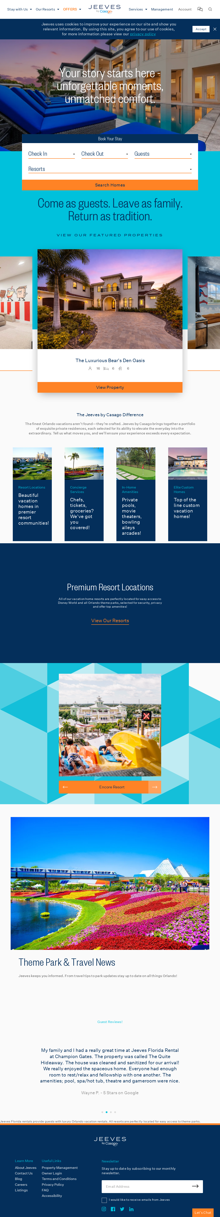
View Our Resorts (110, 620)
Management (162, 9)
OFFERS (70, 9)
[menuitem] (19, 9)
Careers (21, 1185)
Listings (21, 1190)
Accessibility (52, 1196)
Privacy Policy (53, 1185)
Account (185, 9)
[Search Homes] (210, 9)
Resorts (36, 168)
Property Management (60, 1168)
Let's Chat (203, 1213)
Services (136, 9)
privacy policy (143, 34)
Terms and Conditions (59, 1179)
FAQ (45, 1190)
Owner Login (52, 1173)
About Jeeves (25, 1168)
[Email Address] (152, 1186)
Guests (142, 153)
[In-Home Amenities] (135, 494)
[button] (65, 787)
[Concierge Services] (84, 494)
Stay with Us (17, 9)
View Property (110, 387)
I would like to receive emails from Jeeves (139, 1200)
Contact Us (24, 1173)
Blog (18, 1179)
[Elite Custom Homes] (187, 494)
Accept (201, 29)
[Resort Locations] (32, 494)
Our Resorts (45, 9)
